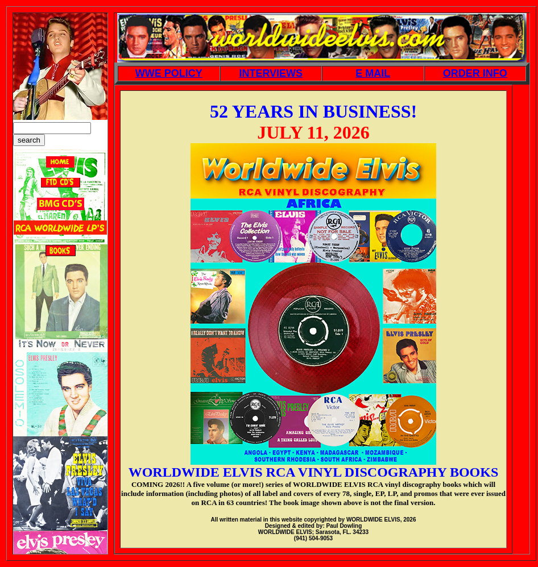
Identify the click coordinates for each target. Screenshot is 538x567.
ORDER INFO (475, 73)
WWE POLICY (168, 73)
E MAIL (372, 73)
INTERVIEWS (271, 73)
